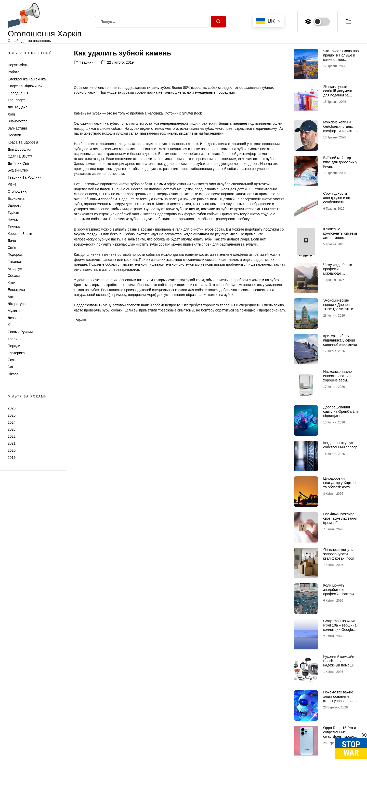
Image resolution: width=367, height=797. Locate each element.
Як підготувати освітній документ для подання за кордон (337, 92)
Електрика (16, 290)
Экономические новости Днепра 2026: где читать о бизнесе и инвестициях (338, 308)
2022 (12, 436)
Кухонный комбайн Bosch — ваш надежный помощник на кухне (340, 662)
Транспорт (16, 100)
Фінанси (14, 262)
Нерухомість (18, 65)
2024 (12, 422)
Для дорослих (19, 149)
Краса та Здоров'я (23, 142)
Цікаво (13, 374)
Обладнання (18, 93)
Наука (13, 219)
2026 (12, 408)
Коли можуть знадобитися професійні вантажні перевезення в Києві (340, 591)
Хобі (11, 114)
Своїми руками (20, 332)
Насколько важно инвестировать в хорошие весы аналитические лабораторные (337, 380)
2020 (12, 450)
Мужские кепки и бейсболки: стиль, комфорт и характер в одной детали (340, 128)
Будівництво (18, 170)
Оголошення (18, 191)
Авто (12, 297)
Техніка (14, 226)
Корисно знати (20, 234)
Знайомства (18, 121)
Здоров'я (15, 205)
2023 (12, 429)
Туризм (13, 212)
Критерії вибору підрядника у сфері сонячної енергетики (340, 340)
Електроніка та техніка (27, 79)
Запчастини (17, 128)
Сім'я (12, 248)
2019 (12, 458)
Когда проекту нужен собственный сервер (340, 445)
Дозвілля (15, 318)
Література (17, 304)
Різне (12, 184)
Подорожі (15, 254)
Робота (13, 72)
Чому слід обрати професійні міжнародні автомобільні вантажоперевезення (340, 273)
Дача (12, 240)
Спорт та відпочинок (25, 86)
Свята (13, 360)
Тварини (14, 339)
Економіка (16, 198)
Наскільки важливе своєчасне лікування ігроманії (340, 518)
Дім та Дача (18, 107)
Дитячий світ (18, 163)
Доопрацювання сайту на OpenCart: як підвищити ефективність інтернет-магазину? (341, 415)
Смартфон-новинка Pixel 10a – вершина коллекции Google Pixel (340, 627)
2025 (12, 415)
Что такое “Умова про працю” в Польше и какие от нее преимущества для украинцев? (341, 59)
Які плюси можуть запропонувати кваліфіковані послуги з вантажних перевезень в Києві (341, 558)
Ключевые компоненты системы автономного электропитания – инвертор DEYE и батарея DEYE (340, 239)
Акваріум (15, 269)
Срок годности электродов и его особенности (337, 197)
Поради (14, 346)
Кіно (11, 325)
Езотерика (16, 353)
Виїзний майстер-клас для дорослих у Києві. (340, 162)
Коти (11, 283)
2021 (12, 443)
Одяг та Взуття (20, 156)
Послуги (14, 135)
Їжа (10, 367)
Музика (14, 311)
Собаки (14, 276)
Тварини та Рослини (25, 177)
